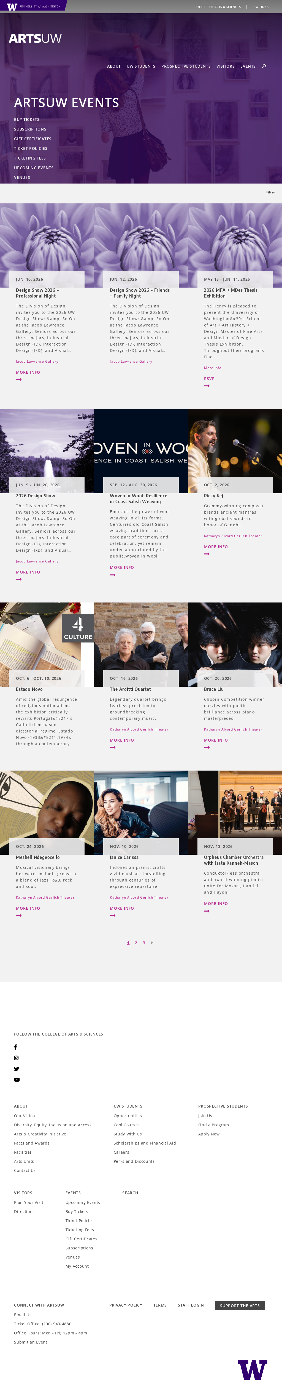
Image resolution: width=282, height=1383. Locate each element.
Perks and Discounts (134, 1161)
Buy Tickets (27, 119)
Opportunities (128, 1115)
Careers (121, 1152)
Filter (270, 192)
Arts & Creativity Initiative (40, 1134)
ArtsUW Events (66, 102)
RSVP (235, 383)
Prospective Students (186, 66)
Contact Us (25, 1170)
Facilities (23, 1152)
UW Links (261, 7)
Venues (22, 177)
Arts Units (24, 1161)
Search (130, 1192)
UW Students (141, 66)
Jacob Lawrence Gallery (37, 361)
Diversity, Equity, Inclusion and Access (52, 1124)
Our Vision (24, 1115)
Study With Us (128, 1134)
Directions (24, 1211)
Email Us (23, 1314)
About (114, 66)
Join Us (205, 1115)
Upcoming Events (34, 167)
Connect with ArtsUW (39, 1305)
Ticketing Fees (30, 158)
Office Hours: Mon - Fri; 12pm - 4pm (50, 1333)
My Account (77, 1266)
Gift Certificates (32, 138)
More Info (47, 377)
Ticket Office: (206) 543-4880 (42, 1323)
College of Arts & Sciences (218, 7)
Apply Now (209, 1134)
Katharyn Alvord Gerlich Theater (233, 535)
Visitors (225, 66)
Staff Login (191, 1305)
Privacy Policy (125, 1305)
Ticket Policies (31, 148)
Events (248, 66)
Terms (160, 1305)
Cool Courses (127, 1124)
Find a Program (213, 1124)
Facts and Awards (32, 1143)
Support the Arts (240, 1305)
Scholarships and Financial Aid (145, 1143)
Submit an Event (30, 1342)
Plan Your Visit (29, 1202)
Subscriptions (30, 129)
